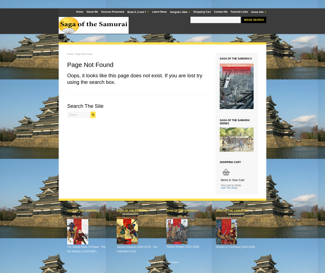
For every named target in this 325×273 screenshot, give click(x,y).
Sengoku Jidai (180, 12)
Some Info (258, 12)
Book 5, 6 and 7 (138, 12)
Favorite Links (239, 11)
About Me (92, 11)
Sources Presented (112, 11)
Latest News (159, 11)
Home (79, 11)
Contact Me (221, 11)
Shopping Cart (202, 11)
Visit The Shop (229, 187)
